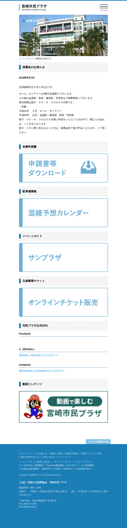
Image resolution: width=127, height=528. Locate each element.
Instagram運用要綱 (29, 469)
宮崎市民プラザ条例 (51, 469)
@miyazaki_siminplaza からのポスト (42, 370)
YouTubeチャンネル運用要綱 (80, 465)
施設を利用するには (30, 457)
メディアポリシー (84, 462)
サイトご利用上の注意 (38, 462)
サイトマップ (64, 457)
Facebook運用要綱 (55, 465)
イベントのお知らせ (37, 453)
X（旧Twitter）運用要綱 (32, 465)
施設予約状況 (72, 453)
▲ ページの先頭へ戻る (98, 441)
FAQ (99, 453)
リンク (22, 462)
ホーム (22, 58)
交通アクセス (88, 453)
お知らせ (30, 58)
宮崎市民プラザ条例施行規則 (77, 469)
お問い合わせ (49, 457)
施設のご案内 (56, 453)
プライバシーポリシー (63, 462)
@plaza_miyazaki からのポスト (38, 355)
